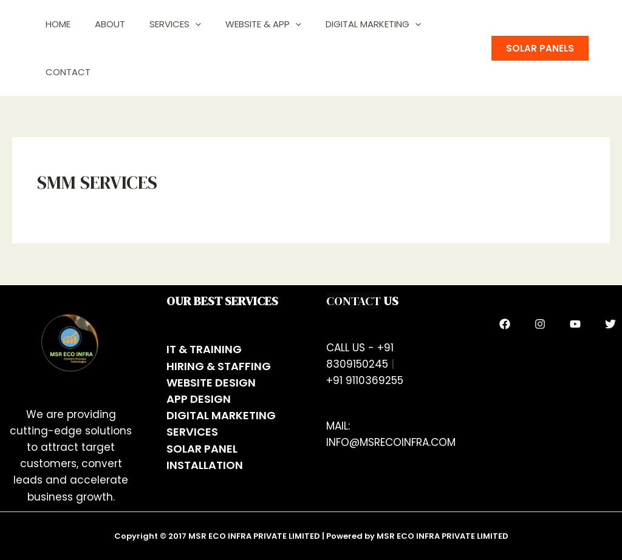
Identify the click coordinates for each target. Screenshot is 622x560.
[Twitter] (610, 324)
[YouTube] (575, 324)
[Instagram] (540, 324)
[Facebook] (504, 324)
